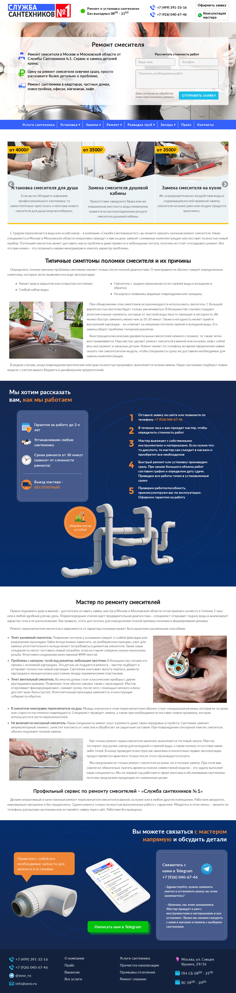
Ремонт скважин (133, 979)
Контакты (205, 125)
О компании (74, 958)
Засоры (167, 125)
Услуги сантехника (38, 125)
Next (223, 183)
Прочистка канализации (139, 965)
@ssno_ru (23, 975)
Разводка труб (140, 125)
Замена (92, 125)
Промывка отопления (137, 972)
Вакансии (72, 972)
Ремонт (113, 125)
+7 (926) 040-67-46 (172, 14)
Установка (69, 125)
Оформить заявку (212, 5)
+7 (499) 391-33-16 (172, 7)
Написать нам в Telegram (118, 926)
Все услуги (73, 979)
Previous (9, 183)
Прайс (186, 125)
